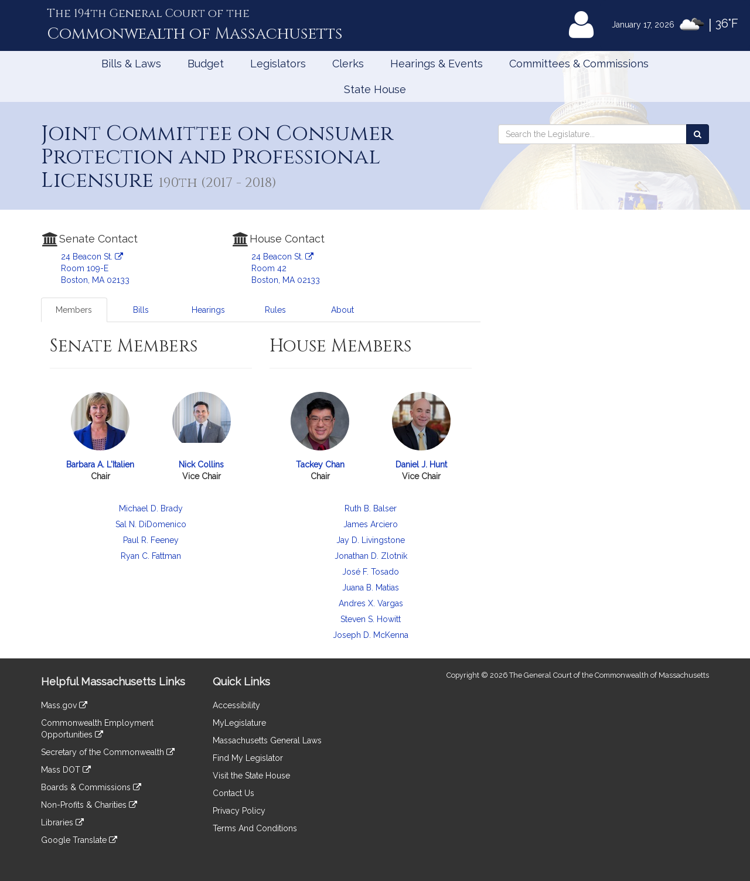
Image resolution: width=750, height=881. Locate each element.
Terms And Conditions (255, 828)
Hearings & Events (436, 63)
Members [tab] (74, 310)
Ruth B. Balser (371, 508)
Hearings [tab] (208, 310)
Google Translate (79, 840)
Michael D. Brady (151, 508)
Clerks (348, 63)
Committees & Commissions (579, 63)
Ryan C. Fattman (151, 556)
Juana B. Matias (370, 587)
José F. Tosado (370, 571)
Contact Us (233, 793)
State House (375, 89)
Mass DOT (66, 769)
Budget (206, 63)
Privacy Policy (239, 810)
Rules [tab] (275, 310)
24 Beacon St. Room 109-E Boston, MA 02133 (95, 268)
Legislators (278, 63)
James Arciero (370, 524)
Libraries (62, 822)
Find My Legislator (248, 758)
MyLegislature (239, 723)
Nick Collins (201, 464)
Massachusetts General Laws (267, 740)
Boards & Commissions (91, 787)
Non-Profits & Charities (89, 805)
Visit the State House (251, 775)
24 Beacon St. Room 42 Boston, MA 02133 (285, 268)
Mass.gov (64, 705)
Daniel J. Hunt (421, 464)
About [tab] (342, 310)
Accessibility (236, 705)
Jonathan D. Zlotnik (371, 556)
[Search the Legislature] (697, 134)
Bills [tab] (141, 310)
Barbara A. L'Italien (100, 464)
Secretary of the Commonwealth (108, 752)
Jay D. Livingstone (370, 540)
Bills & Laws (131, 63)
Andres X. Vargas (371, 603)
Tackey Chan (320, 464)
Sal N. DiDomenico (150, 524)
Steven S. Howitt (370, 619)
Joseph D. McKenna (370, 635)
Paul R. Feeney (151, 540)
